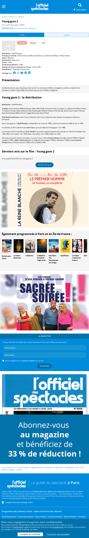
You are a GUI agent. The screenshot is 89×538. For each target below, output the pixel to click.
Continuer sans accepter (58, 534)
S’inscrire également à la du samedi (24, 361)
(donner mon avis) (21, 28)
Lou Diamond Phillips (50, 56)
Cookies (19, 470)
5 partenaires (18, 527)
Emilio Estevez (23, 56)
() (24, 108)
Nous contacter (23, 467)
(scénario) (28, 117)
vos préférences (57, 527)
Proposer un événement (54, 467)
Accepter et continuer (30, 534)
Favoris (32, 28)
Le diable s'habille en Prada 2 (76, 258)
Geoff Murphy (17, 53)
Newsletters (69, 467)
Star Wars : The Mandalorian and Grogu (53, 259)
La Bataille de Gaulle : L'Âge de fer (41, 258)
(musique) (61, 117)
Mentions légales (8, 470)
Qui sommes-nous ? (9, 467)
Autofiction (64, 256)
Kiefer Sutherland (35, 56)
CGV (77, 467)
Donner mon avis (44, 165)
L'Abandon (29, 256)
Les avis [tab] (66, 35)
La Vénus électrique (17, 257)
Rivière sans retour (6, 257)
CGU (82, 467)
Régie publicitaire (37, 467)
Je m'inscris (44, 366)
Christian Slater (64, 56)
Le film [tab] (22, 35)
